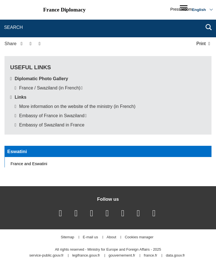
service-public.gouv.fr (46, 255)
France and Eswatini (29, 163)
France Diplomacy (64, 9)
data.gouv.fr (175, 255)
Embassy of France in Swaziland (51, 115)
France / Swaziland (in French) (49, 88)
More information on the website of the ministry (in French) (77, 106)
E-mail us (90, 237)
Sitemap (67, 237)
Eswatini (17, 151)
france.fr (150, 255)
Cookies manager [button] (139, 237)
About (111, 237)
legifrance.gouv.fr (86, 255)
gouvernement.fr (122, 255)
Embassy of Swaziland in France (51, 125)
